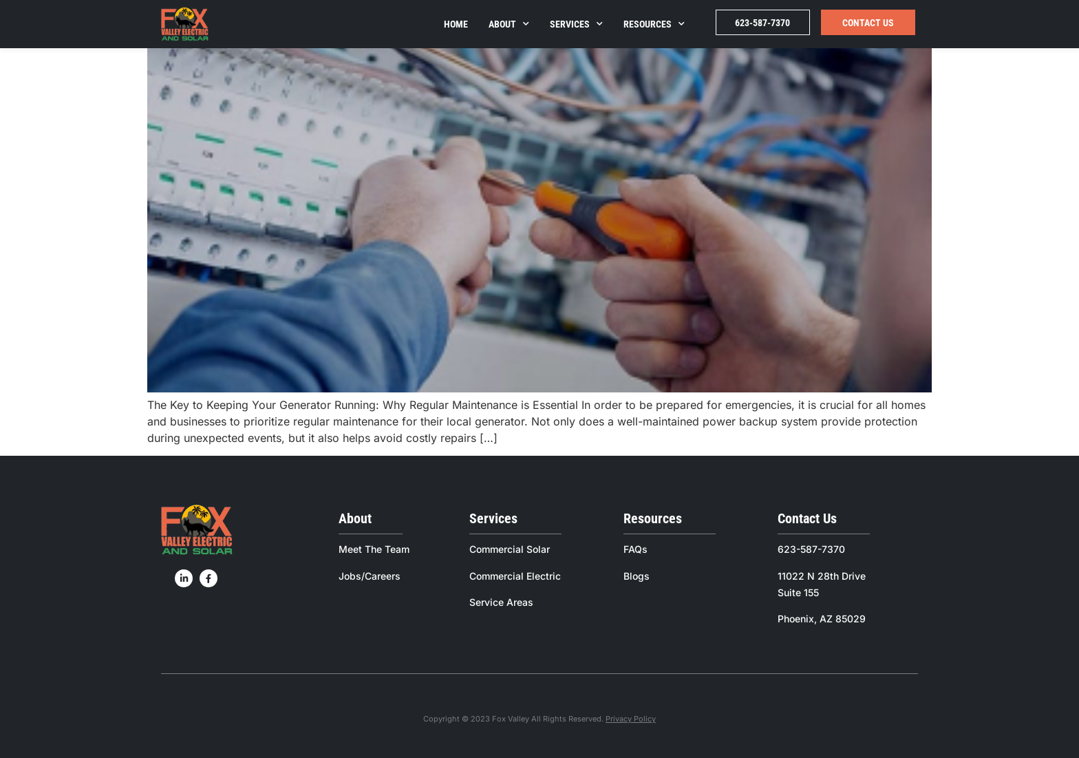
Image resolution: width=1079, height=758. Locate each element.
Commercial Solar (509, 549)
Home (456, 24)
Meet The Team (374, 549)
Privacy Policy (631, 719)
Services (576, 24)
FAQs (635, 549)
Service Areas (501, 602)
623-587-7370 (762, 22)
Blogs (636, 576)
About (509, 24)
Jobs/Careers (369, 576)
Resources (654, 24)
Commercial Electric (515, 576)
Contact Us (868, 22)
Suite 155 (798, 592)
